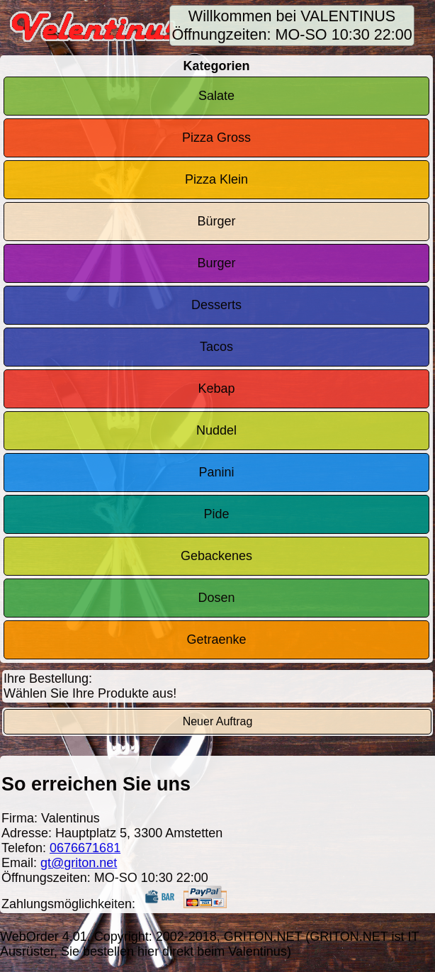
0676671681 (85, 848)
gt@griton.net (78, 863)
